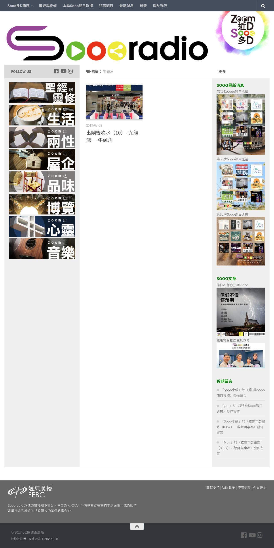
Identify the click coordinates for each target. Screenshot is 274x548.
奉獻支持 (213, 487)
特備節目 (106, 5)
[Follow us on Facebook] (56, 71)
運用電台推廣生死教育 (233, 340)
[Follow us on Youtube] (63, 71)
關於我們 (160, 5)
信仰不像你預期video (232, 285)
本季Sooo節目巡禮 (78, 5)
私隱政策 (228, 487)
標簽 (143, 5)
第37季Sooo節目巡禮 (232, 91)
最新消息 (127, 5)
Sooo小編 (231, 389)
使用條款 (244, 487)
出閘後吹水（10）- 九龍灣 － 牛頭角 (112, 136)
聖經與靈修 (48, 5)
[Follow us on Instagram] (70, 71)
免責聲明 (259, 487)
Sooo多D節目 (18, 5)
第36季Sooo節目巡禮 (232, 159)
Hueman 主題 (50, 539)
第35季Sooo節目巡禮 (232, 214)
